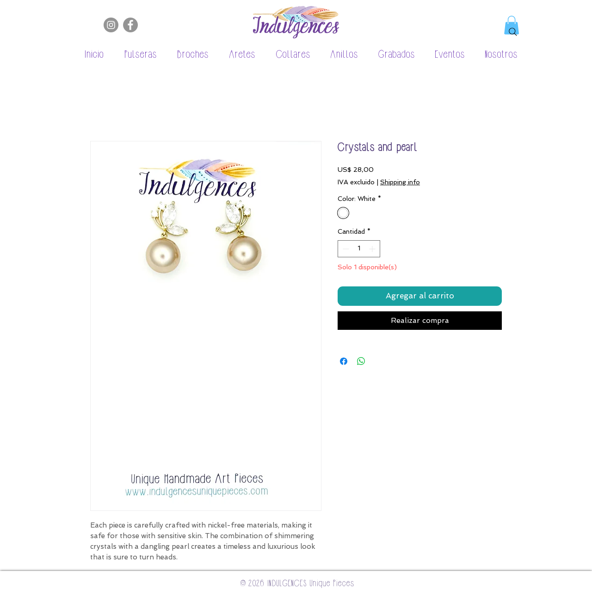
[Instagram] (111, 25)
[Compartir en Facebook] (343, 361)
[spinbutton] (359, 249)
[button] (135, 55)
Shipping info (400, 182)
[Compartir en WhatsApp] (361, 361)
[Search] (513, 32)
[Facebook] (130, 25)
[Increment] (373, 249)
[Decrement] (345, 249)
